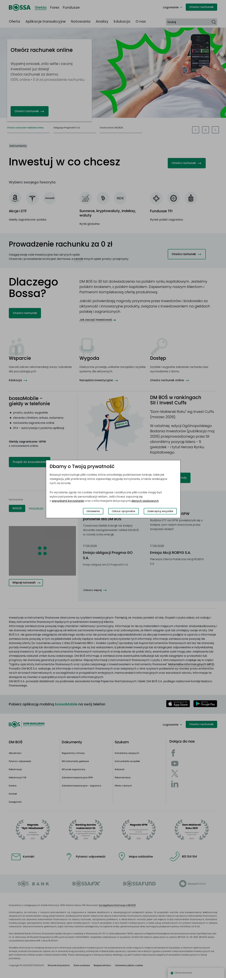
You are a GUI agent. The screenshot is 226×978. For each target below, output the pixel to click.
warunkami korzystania (68, 501)
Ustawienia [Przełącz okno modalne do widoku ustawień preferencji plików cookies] (93, 511)
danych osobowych (145, 501)
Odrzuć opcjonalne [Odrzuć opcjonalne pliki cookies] (123, 511)
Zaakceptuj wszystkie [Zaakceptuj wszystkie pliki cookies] (160, 511)
